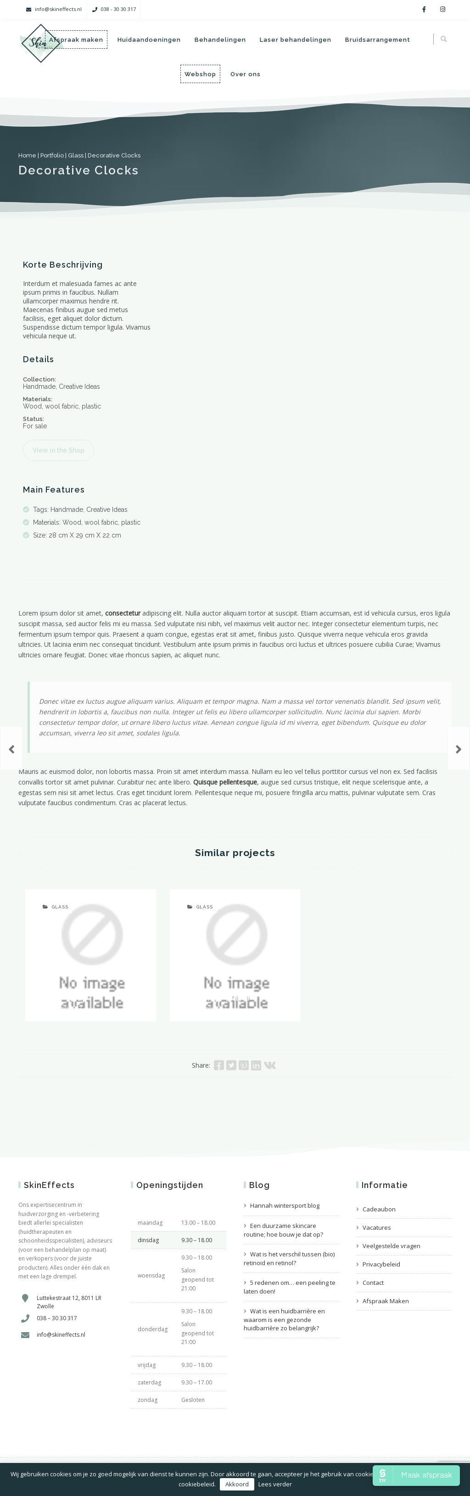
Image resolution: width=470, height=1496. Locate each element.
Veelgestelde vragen (391, 1246)
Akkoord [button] (237, 1484)
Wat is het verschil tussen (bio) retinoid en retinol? (289, 1258)
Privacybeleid (381, 1264)
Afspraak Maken (386, 1301)
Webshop (200, 74)
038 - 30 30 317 (118, 9)
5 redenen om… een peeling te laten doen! (290, 1286)
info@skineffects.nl (58, 9)
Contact (373, 1282)
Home (27, 155)
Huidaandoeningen (148, 39)
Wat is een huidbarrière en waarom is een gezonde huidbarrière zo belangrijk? (284, 1319)
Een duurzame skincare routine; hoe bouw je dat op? (283, 1229)
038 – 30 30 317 (57, 1318)
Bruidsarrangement (377, 39)
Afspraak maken (76, 39)
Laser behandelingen (295, 39)
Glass (76, 155)
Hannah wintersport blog (284, 1205)
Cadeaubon (379, 1209)
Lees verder (275, 1484)
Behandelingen (220, 39)
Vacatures (377, 1227)
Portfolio (52, 155)
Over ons (245, 74)
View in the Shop (58, 450)
